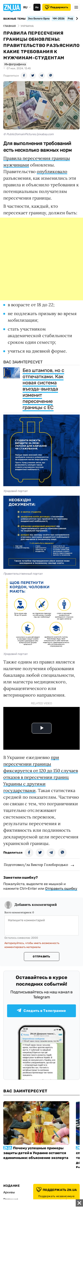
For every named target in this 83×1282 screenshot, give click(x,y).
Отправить (41, 956)
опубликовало (52, 171)
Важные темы (14, 18)
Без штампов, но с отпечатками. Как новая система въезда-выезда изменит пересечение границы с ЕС (43, 388)
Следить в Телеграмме (41, 1010)
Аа (37, 7)
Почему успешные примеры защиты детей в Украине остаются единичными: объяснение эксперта (35, 1153)
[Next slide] (76, 18)
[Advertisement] (41, 259)
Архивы (9, 1192)
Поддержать (56, 7)
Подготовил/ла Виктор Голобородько (36, 864)
